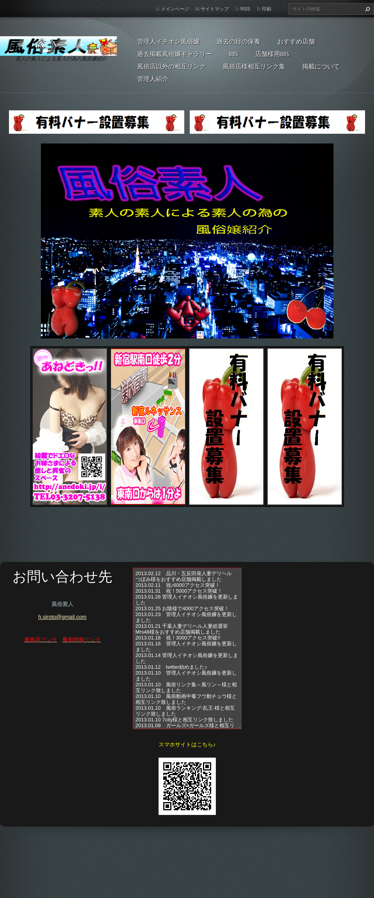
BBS (233, 54)
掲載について (321, 66)
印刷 (266, 9)
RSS (245, 9)
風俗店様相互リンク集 (254, 66)
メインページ (175, 9)
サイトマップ (215, 9)
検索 (366, 9)
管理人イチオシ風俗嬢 (168, 41)
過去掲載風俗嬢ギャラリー (174, 54)
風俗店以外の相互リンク (171, 66)
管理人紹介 (152, 79)
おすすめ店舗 (296, 41)
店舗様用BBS (272, 54)
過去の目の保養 (238, 41)
